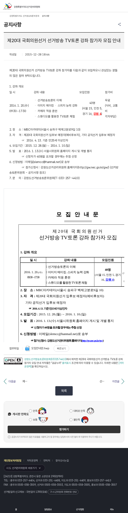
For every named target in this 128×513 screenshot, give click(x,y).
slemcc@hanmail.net (47, 162)
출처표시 (66, 362)
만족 (35, 410)
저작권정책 (32, 460)
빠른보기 (61, 348)
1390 (38, 491)
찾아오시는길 (62, 460)
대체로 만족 (79, 410)
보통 (35, 419)
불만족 (76, 419)
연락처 (46, 460)
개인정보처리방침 (12, 460)
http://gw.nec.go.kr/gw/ (93, 167)
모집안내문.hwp (37, 348)
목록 (64, 391)
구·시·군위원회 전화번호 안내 (63, 492)
